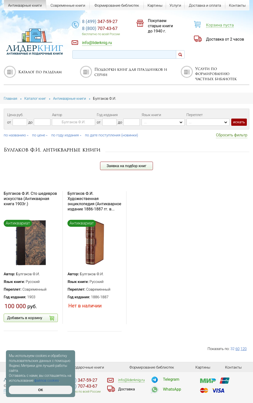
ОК (40, 390)
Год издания (107, 115)
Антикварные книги (25, 5)
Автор (57, 115)
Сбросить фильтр (231, 135)
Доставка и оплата (205, 5)
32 (233, 349)
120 (243, 349)
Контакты (237, 5)
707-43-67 (100, 28)
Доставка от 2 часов (225, 39)
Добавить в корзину (30, 318)
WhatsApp (172, 389)
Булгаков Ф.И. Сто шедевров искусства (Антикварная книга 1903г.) (30, 198)
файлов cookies (46, 380)
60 (237, 349)
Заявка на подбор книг (127, 166)
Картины (155, 5)
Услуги (175, 5)
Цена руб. (15, 115)
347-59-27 (100, 21)
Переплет (195, 115)
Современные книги (67, 5)
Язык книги (151, 115)
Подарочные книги (88, 367)
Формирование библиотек (116, 5)
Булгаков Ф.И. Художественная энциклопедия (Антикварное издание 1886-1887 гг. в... (94, 201)
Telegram (171, 379)
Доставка (126, 389)
